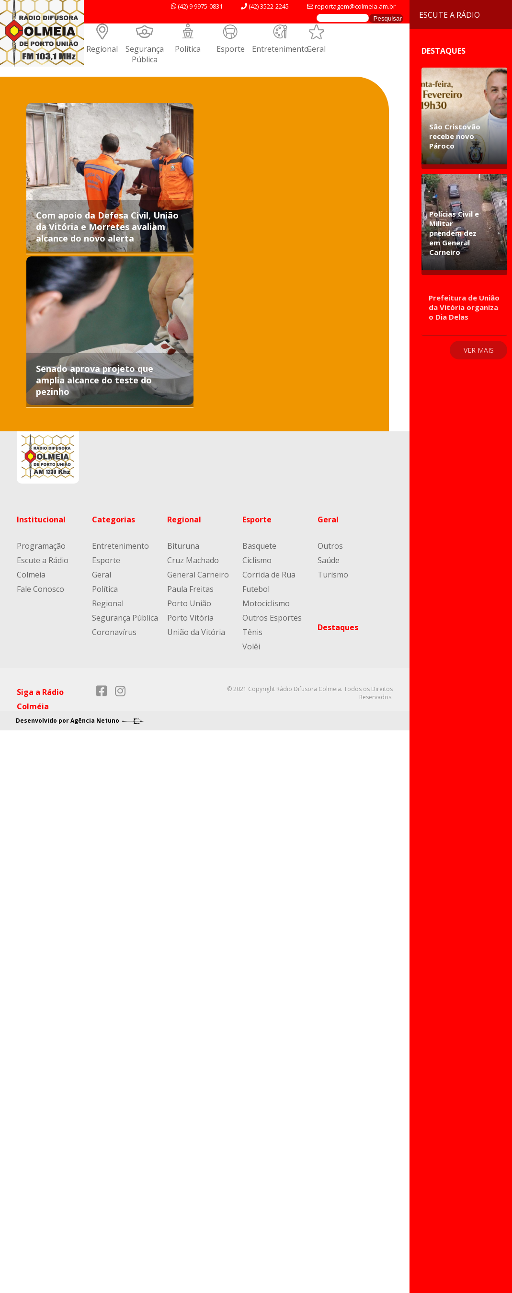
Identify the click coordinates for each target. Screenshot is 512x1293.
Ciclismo (257, 560)
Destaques (338, 627)
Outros (330, 546)
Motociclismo (266, 603)
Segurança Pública (144, 54)
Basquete (259, 546)
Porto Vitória (190, 617)
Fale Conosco (40, 589)
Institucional (41, 519)
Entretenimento (280, 49)
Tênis (252, 632)
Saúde (329, 560)
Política (188, 49)
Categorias (113, 519)
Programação (41, 546)
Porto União (189, 603)
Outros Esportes (272, 617)
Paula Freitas (190, 589)
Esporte (230, 49)
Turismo (333, 574)
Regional (102, 49)
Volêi (251, 646)
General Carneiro (198, 574)
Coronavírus (114, 632)
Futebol (256, 589)
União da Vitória (196, 632)
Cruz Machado (193, 560)
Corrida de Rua (269, 574)
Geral (316, 49)
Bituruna (183, 546)
